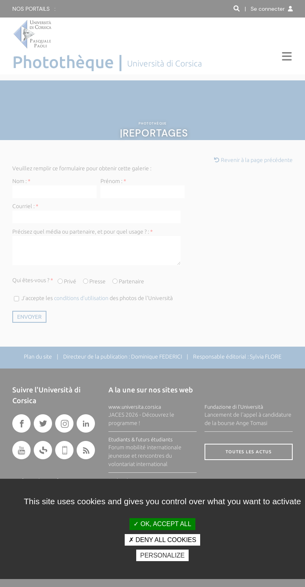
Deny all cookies (162, 539)
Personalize (162, 555)
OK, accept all (162, 524)
